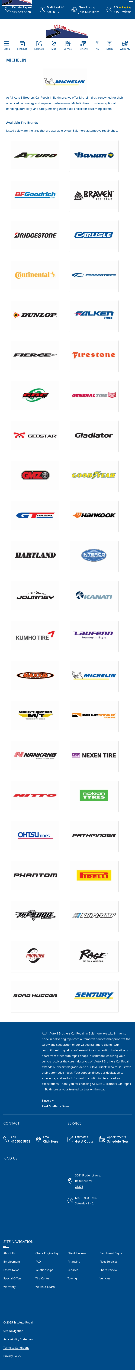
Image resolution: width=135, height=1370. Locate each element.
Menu (7, 48)
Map (53, 48)
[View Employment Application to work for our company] (84, 9)
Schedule (22, 48)
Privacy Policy (12, 1356)
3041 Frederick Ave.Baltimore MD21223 (88, 1181)
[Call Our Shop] (19, 1139)
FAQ (97, 48)
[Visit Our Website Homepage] (67, 30)
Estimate (39, 48)
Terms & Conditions (16, 1348)
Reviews (83, 48)
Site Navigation (13, 1331)
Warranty (125, 48)
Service (68, 48)
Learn (109, 48)
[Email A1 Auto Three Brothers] (52, 1139)
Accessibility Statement (18, 1339)
